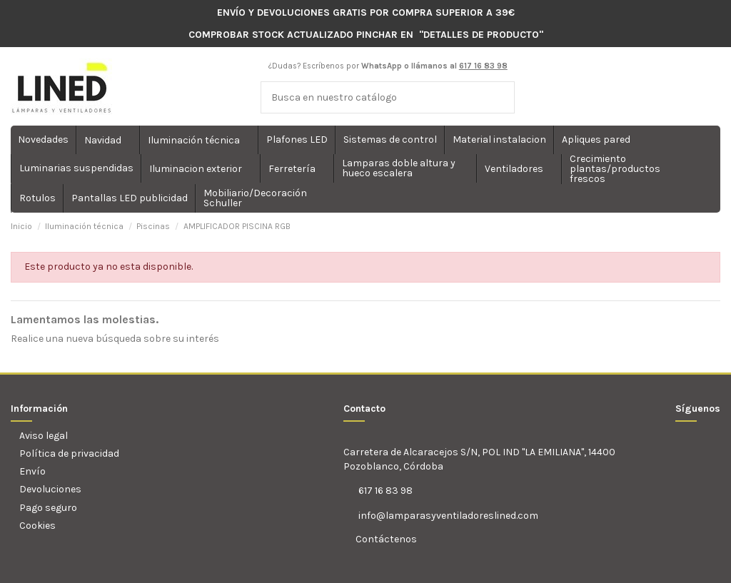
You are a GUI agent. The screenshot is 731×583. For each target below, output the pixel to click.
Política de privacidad (69, 453)
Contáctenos (385, 539)
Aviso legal (43, 436)
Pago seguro (48, 508)
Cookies (37, 525)
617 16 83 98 (385, 491)
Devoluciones (50, 489)
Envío (32, 471)
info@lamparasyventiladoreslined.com (448, 516)
